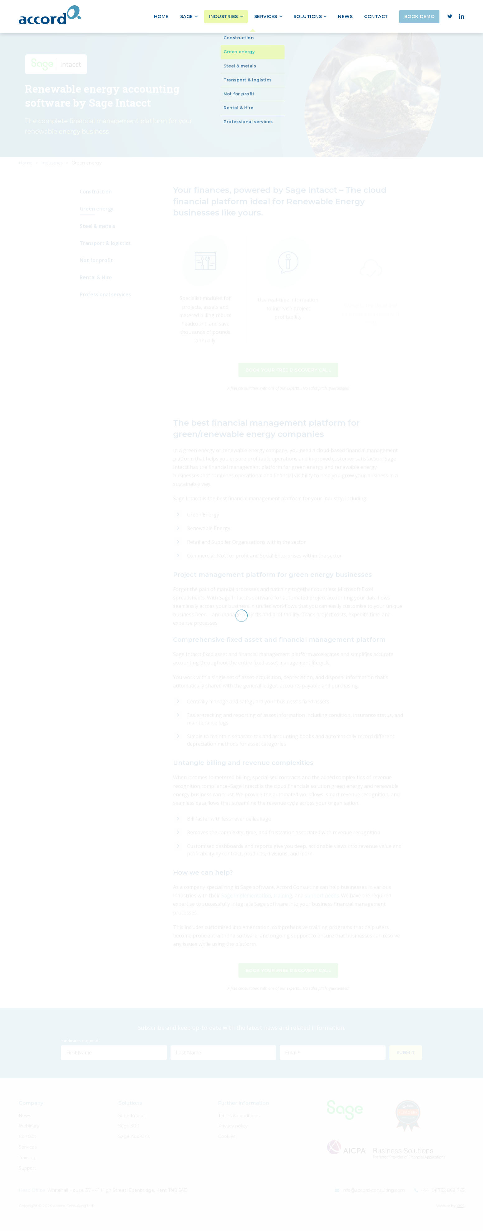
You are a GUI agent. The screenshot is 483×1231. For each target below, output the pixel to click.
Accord (50, 14)
